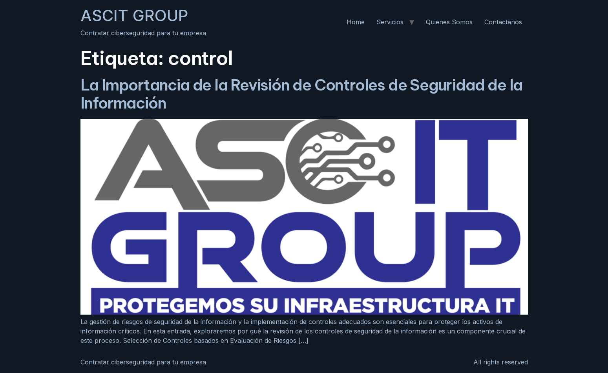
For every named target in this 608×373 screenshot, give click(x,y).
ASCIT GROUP (134, 15)
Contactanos (503, 22)
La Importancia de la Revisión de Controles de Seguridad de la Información (301, 94)
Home (356, 22)
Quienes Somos (449, 22)
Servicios (390, 22)
